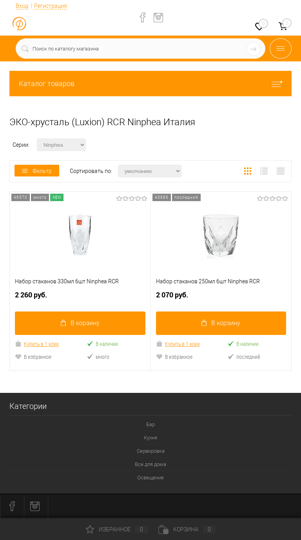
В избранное (33, 357)
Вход (22, 6)
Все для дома (150, 465)
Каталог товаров (150, 83)
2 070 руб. (221, 298)
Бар (150, 425)
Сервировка (151, 451)
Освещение (150, 478)
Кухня (150, 438)
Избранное (117, 529)
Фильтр (37, 171)
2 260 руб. (80, 298)
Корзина (187, 529)
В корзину (80, 323)
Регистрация (50, 6)
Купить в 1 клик (37, 344)
